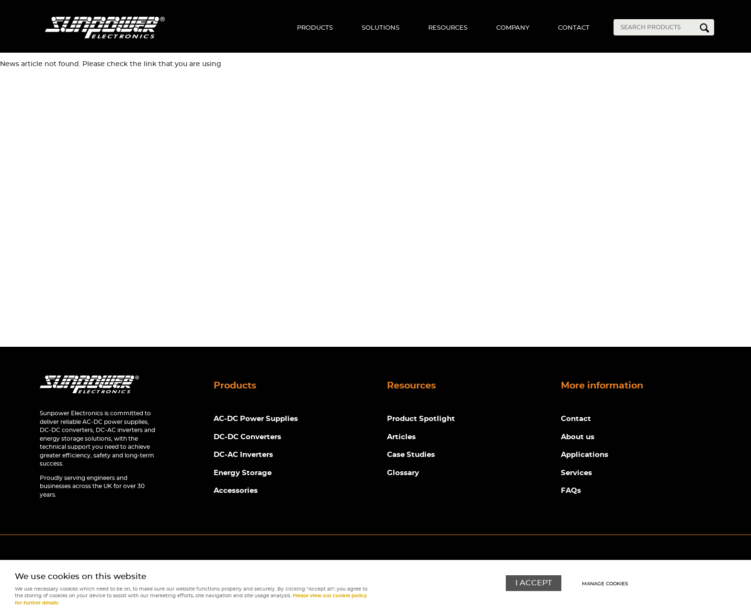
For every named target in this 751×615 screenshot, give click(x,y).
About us (577, 437)
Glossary (403, 473)
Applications (584, 454)
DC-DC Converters (247, 437)
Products (315, 28)
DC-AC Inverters (243, 454)
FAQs (571, 490)
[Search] (656, 27)
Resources (447, 28)
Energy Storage (243, 473)
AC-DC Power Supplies (256, 418)
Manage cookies (605, 583)
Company (512, 28)
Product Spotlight (421, 418)
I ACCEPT (533, 583)
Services (576, 473)
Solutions (380, 28)
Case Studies (411, 454)
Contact (574, 28)
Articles (401, 437)
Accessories (236, 490)
